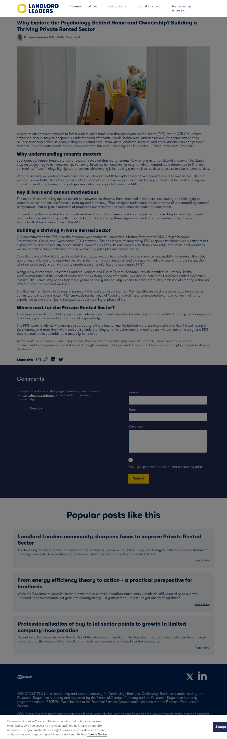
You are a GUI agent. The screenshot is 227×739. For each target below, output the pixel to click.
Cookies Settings (195, 727)
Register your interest (184, 8)
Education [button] (117, 6)
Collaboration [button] (149, 6)
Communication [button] (83, 6)
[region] (113, 727)
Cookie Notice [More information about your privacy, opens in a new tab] (97, 734)
